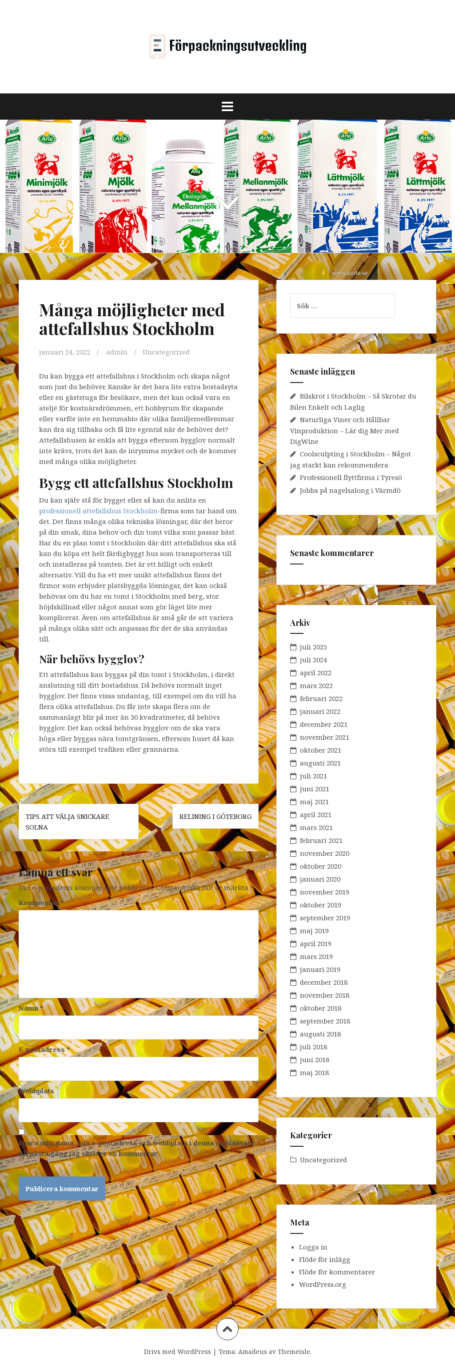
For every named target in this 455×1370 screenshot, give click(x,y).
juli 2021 (313, 775)
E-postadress (44, 1049)
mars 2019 (316, 956)
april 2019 (315, 943)
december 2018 (323, 982)
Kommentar (41, 902)
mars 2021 (316, 827)
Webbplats (36, 1090)
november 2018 (324, 995)
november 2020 (324, 853)
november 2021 (324, 737)
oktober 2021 (320, 749)
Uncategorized (166, 351)
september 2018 (325, 1020)
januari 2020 (320, 878)
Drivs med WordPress (177, 1351)
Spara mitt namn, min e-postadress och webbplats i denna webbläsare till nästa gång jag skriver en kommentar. (137, 1148)
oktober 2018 (320, 1007)
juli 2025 (313, 646)
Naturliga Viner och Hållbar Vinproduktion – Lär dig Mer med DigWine (344, 430)
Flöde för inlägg (324, 1259)
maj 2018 (314, 1072)
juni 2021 (314, 788)
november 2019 (324, 891)
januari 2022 (320, 711)
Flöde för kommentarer (337, 1271)
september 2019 (325, 917)
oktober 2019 (320, 904)
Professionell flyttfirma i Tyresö (351, 477)
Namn (31, 1007)
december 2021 (323, 724)
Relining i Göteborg (215, 816)
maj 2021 (314, 801)
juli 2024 (313, 659)
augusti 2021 (320, 762)
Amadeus (252, 1351)
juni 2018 (314, 1059)
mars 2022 (316, 685)
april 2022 (315, 672)
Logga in (313, 1246)
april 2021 (315, 814)
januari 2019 (320, 969)
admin (117, 351)
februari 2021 (321, 840)
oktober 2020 (320, 866)
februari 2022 (321, 698)
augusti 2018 (320, 1033)
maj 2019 (314, 930)
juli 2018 (313, 1046)
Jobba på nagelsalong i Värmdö (350, 490)
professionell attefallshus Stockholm (98, 510)
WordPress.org (322, 1284)
